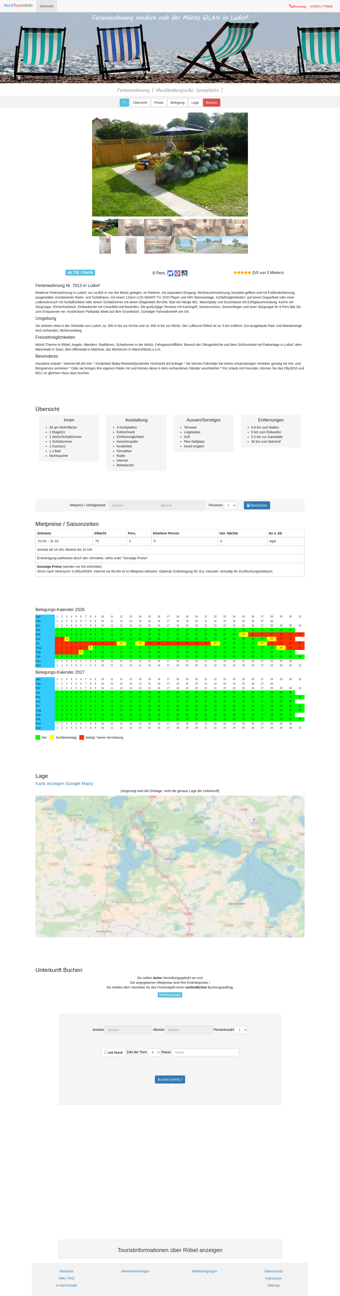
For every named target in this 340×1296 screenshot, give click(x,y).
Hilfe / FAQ (66, 1278)
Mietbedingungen (170, 995)
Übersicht (140, 102)
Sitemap (274, 1285)
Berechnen (257, 505)
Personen (214, 505)
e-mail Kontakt (66, 1285)
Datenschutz (273, 1271)
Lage (195, 102)
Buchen (211, 102)
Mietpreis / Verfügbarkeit (89, 505)
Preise (159, 102)
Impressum (273, 1278)
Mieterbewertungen (135, 1271)
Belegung (177, 102)
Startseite (47, 6)
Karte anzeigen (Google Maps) (64, 783)
